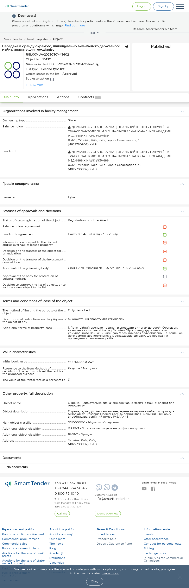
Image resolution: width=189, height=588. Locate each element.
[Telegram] (114, 489)
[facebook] (153, 490)
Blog (52, 548)
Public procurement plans (20, 548)
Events (148, 534)
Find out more (74, 25)
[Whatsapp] (106, 489)
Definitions (57, 558)
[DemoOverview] (108, 514)
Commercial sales (14, 544)
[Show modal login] (141, 6)
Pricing (149, 548)
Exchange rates (155, 553)
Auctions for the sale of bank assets (23, 554)
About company (61, 534)
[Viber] (98, 489)
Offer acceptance (156, 539)
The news (56, 544)
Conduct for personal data (163, 544)
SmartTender (106, 534)
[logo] (27, 483)
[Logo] (17, 6)
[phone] (70, 483)
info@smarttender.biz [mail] (112, 498)
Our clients (57, 539)
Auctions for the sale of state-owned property (23, 562)
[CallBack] (62, 514)
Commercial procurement (20, 539)
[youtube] (144, 490)
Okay (94, 581)
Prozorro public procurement (23, 534)
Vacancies (56, 563)
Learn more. (110, 573)
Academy (56, 553)
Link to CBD (34, 85)
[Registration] (163, 6)
